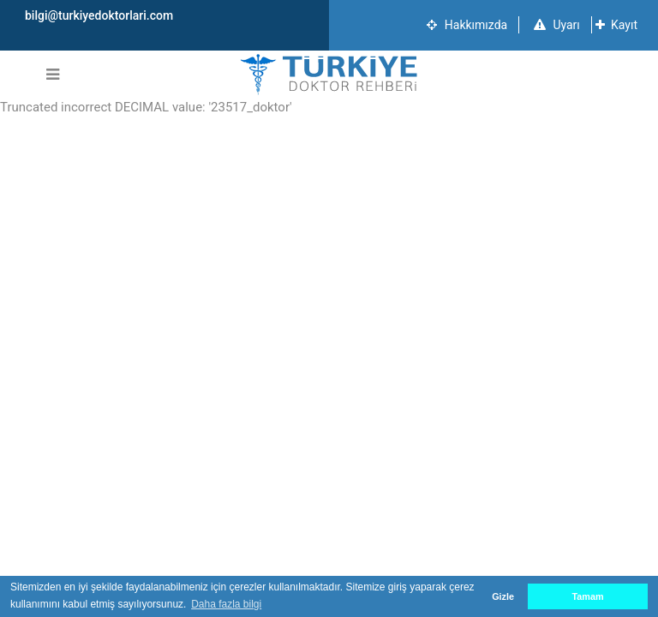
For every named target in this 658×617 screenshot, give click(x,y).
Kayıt (616, 25)
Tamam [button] (587, 596)
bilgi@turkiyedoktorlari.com (99, 15)
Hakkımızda (467, 25)
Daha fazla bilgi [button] (226, 604)
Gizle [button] (503, 596)
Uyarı (557, 25)
